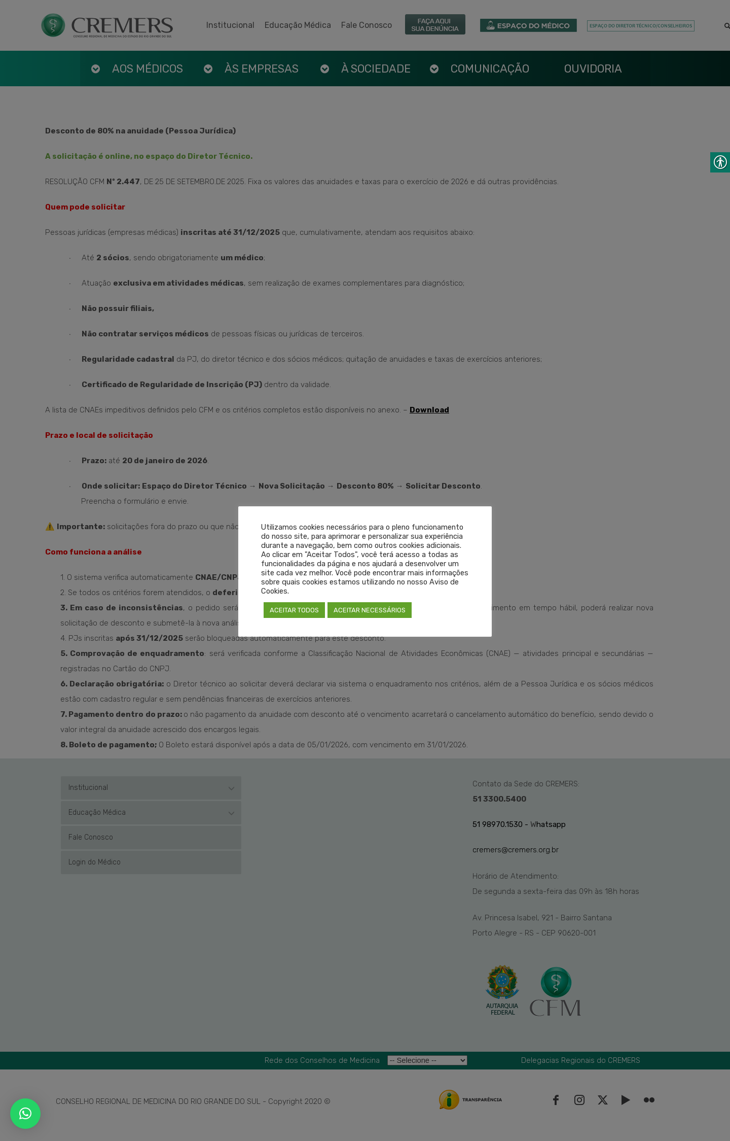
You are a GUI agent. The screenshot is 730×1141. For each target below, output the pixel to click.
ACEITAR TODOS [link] (294, 610)
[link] (25, 1113)
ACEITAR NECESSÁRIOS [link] (370, 610)
